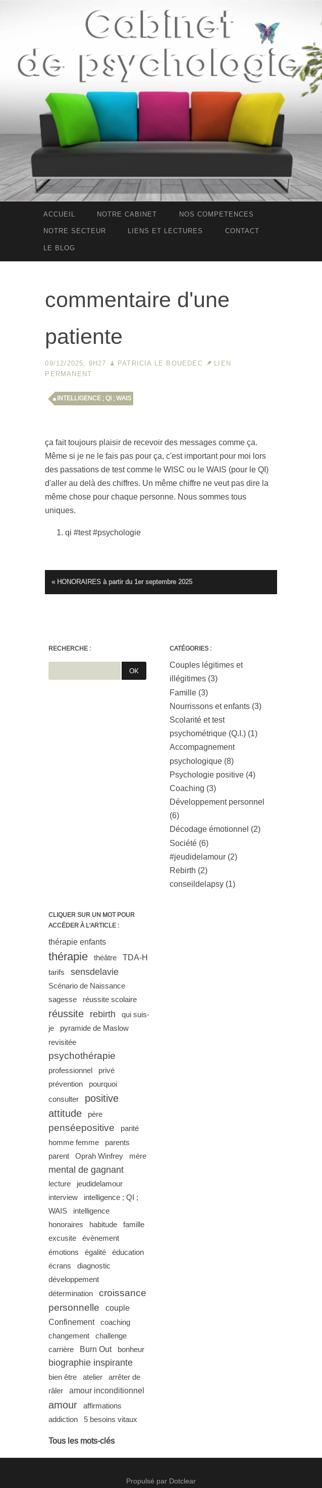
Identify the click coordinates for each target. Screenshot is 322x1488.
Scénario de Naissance (86, 985)
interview (63, 1197)
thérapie (68, 956)
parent (58, 1156)
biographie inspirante (90, 1363)
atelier (92, 1377)
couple (117, 1308)
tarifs (56, 972)
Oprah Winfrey (99, 1156)
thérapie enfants (77, 942)
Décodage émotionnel (209, 829)
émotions (63, 1252)
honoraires (65, 1224)
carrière (61, 1349)
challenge (111, 1335)
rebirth (103, 1014)
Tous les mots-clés (81, 1441)
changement (68, 1335)
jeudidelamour (100, 1183)
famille (133, 1224)
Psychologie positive (207, 774)
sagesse (62, 999)
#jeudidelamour (198, 857)
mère (137, 1156)
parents (117, 1142)
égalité (95, 1252)
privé (106, 1070)
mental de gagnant (86, 1170)
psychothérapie (82, 1055)
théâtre (105, 957)
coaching (115, 1322)
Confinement (71, 1322)
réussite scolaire (110, 999)
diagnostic (94, 1265)
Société (183, 843)
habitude (103, 1224)
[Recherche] (84, 671)
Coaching (187, 788)
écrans (59, 1265)
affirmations (102, 1405)
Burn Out (96, 1349)
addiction (63, 1419)
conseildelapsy (197, 884)
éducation (128, 1252)
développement (73, 1279)
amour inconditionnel (106, 1390)
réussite (66, 1013)
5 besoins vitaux (110, 1419)
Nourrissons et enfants (210, 706)
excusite (62, 1238)
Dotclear (182, 1481)
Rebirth (183, 870)
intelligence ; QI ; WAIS (94, 398)
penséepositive (81, 1127)
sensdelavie (95, 972)
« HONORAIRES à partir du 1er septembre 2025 (121, 582)
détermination (70, 1293)
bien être (62, 1377)
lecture (59, 1183)
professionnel (70, 1070)
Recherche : (69, 648)
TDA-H (135, 957)
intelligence (91, 1211)
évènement (100, 1238)
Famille (183, 692)
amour (62, 1404)
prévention (65, 1084)
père (95, 1114)
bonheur (131, 1349)
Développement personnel (217, 802)
